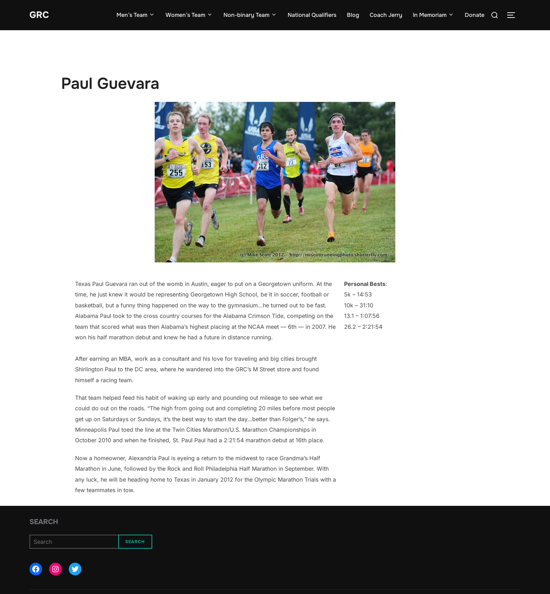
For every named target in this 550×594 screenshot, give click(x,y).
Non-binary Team (250, 15)
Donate (474, 15)
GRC (39, 15)
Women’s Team (189, 15)
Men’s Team (135, 15)
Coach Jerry (386, 15)
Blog (353, 15)
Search (43, 521)
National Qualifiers (312, 15)
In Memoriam (433, 15)
